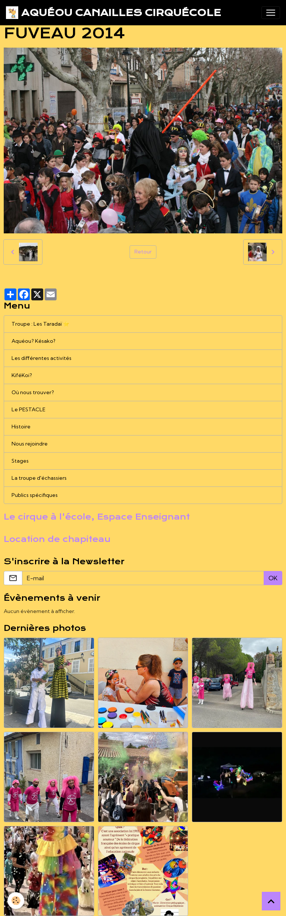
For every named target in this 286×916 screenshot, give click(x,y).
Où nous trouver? (33, 392)
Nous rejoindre (30, 443)
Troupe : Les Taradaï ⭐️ (40, 323)
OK (272, 578)
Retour (143, 251)
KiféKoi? (22, 375)
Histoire (21, 426)
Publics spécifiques (35, 495)
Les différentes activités (42, 358)
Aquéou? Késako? (33, 341)
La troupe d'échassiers (39, 478)
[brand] (113, 12)
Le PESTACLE (28, 409)
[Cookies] (15, 900)
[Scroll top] (271, 901)
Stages (20, 460)
